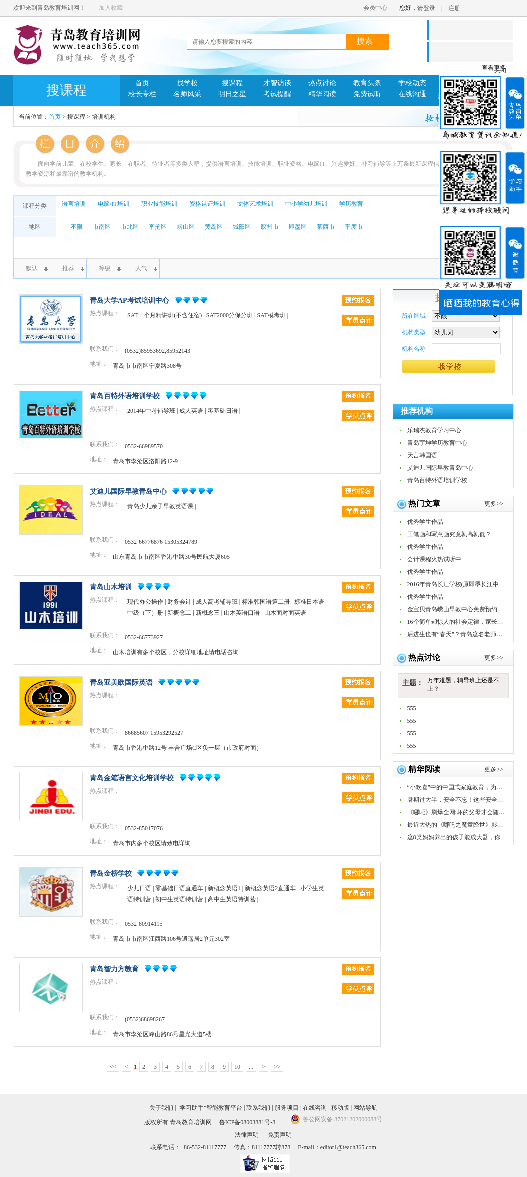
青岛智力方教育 (114, 969)
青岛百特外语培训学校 (125, 396)
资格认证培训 (208, 203)
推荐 (68, 268)
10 (237, 1066)
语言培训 (74, 203)
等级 (105, 268)
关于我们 (162, 1107)
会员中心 (376, 7)
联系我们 (258, 1107)
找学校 (187, 83)
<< (113, 1066)
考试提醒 (278, 94)
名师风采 (188, 94)
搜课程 (232, 83)
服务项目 (287, 1107)
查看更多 (494, 67)
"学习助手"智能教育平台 (210, 1107)
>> (277, 1066)
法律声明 (247, 1134)
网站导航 (366, 1107)
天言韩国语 (423, 455)
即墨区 (298, 226)
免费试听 (368, 94)
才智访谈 (278, 83)
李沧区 (158, 226)
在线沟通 (412, 94)
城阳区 (242, 226)
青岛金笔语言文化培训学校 (132, 778)
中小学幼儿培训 (307, 203)
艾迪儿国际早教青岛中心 (128, 491)
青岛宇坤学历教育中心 (438, 442)
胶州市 (270, 226)
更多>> (494, 503)
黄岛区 (214, 226)
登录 (430, 8)
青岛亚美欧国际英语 (121, 682)
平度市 (354, 226)
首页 (143, 83)
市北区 (130, 226)
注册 (454, 8)
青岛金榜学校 (111, 873)
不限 (77, 226)
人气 (142, 268)
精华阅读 (322, 94)
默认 (32, 268)
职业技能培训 (160, 203)
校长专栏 (142, 94)
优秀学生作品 (426, 521)
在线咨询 (315, 1107)
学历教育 (352, 203)
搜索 (365, 41)
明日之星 (232, 94)
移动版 (341, 1107)
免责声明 (280, 1134)
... (251, 1066)
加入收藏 (111, 7)
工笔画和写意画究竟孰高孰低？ (450, 534)
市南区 (102, 226)
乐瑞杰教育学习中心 (435, 430)
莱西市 (326, 226)
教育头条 (368, 83)
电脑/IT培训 (114, 203)
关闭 (500, 70)
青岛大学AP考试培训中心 (130, 300)
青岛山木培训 (111, 587)
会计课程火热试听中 (435, 559)
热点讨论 (322, 83)
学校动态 (412, 83)
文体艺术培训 (256, 203)
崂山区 (186, 226)
